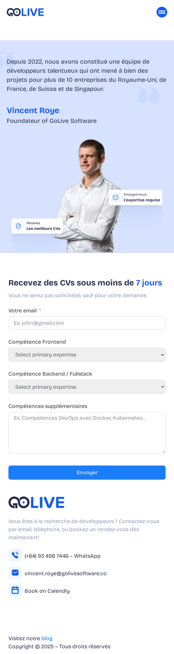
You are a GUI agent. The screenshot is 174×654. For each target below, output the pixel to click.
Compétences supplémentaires (47, 406)
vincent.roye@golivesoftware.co (66, 573)
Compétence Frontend (37, 342)
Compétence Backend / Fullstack (50, 374)
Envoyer (87, 472)
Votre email (22, 310)
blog (47, 638)
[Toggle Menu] (161, 12)
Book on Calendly (47, 591)
